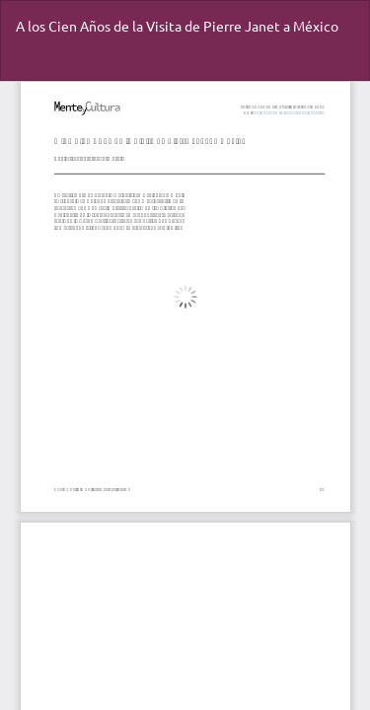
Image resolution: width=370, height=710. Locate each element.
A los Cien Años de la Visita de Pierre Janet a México (177, 26)
